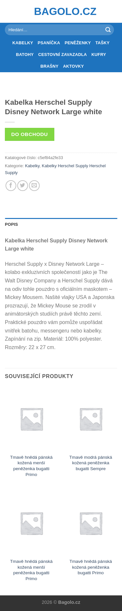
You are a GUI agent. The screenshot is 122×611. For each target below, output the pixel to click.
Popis (11, 224)
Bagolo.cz (61, 11)
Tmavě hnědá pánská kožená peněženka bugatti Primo (90, 567)
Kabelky (22, 42)
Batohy (25, 54)
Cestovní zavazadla (62, 54)
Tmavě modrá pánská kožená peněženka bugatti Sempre (90, 463)
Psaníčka (49, 42)
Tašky (102, 42)
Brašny (49, 66)
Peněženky (78, 42)
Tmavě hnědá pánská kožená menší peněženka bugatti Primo (31, 466)
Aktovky (73, 66)
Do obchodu (29, 134)
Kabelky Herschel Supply (65, 165)
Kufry (98, 54)
